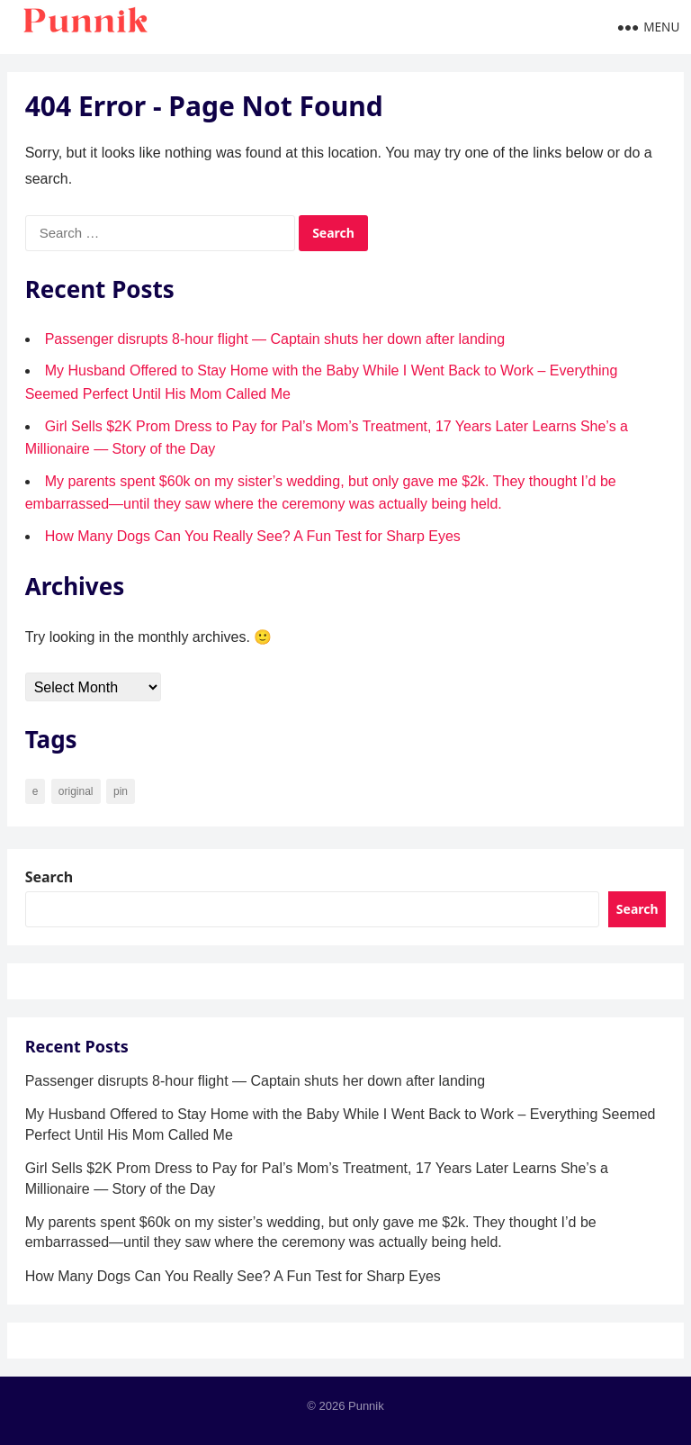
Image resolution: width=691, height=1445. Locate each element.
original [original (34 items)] (76, 791)
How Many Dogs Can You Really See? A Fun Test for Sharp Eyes (253, 536)
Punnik (366, 1406)
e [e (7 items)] (35, 791)
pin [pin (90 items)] (120, 791)
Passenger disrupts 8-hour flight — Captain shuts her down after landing (275, 339)
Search (49, 877)
